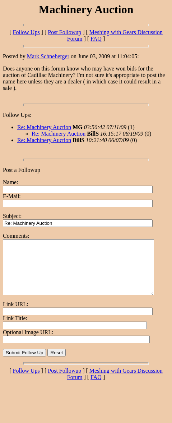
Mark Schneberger (48, 56)
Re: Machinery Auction (44, 127)
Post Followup (64, 32)
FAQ (96, 39)
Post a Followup (21, 170)
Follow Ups (26, 32)
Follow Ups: (17, 115)
